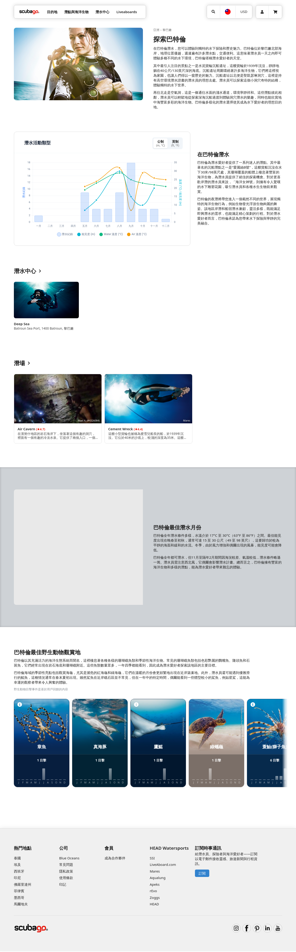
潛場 (22, 364)
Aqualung (157, 878)
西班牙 (19, 872)
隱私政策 (66, 872)
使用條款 (66, 878)
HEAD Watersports (169, 849)
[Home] (29, 12)
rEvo (153, 891)
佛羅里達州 (22, 885)
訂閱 (202, 874)
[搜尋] (213, 11)
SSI (152, 858)
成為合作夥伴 (115, 858)
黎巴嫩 (167, 30)
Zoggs (155, 898)
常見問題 (66, 865)
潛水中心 (27, 272)
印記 (62, 885)
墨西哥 (19, 898)
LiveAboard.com (163, 865)
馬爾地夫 (21, 905)
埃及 (17, 865)
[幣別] (243, 12)
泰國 (17, 858)
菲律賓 (19, 891)
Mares (155, 872)
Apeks (154, 885)
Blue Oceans (69, 858)
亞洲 (156, 30)
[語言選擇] (228, 11)
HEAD (154, 905)
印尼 (17, 878)
